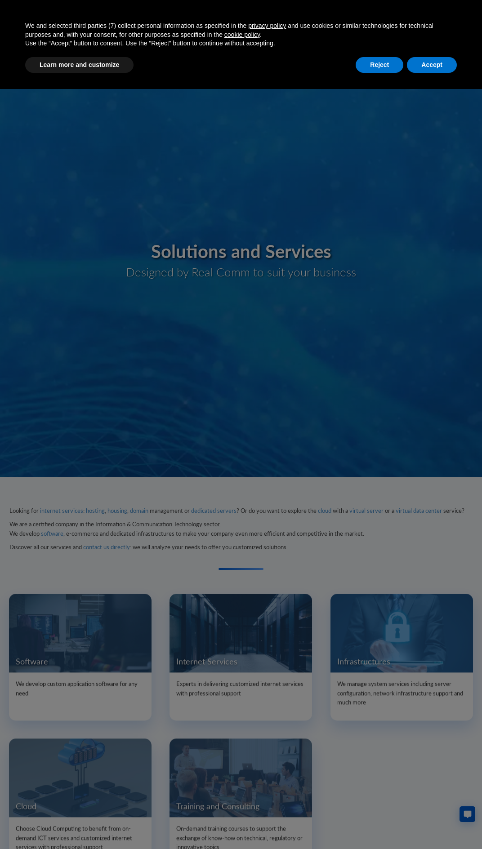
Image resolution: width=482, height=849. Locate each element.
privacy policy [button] (267, 25)
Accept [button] (431, 64)
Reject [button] (379, 64)
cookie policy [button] (242, 34)
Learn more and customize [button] (79, 64)
